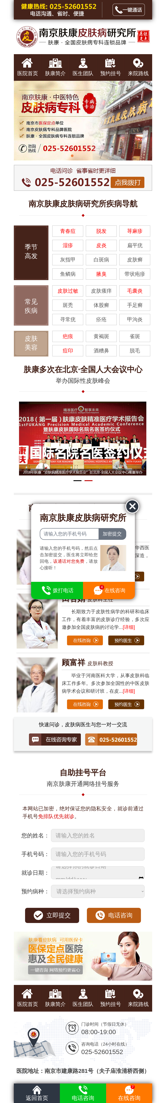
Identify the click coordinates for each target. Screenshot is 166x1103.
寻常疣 (68, 319)
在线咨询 (129, 1092)
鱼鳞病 (68, 274)
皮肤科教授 (87, 663)
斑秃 (68, 305)
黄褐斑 (101, 336)
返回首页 (37, 1092)
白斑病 (101, 260)
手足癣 (135, 305)
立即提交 (58, 915)
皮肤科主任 (87, 599)
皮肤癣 (135, 260)
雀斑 (135, 336)
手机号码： (35, 854)
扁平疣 (135, 245)
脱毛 (135, 351)
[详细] (129, 627)
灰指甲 (68, 260)
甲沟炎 (135, 319)
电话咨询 (120, 915)
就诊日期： (35, 872)
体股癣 (101, 305)
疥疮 (101, 319)
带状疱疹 (134, 274)
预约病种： (35, 891)
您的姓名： (35, 835)
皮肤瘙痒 (101, 291)
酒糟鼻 (101, 351)
